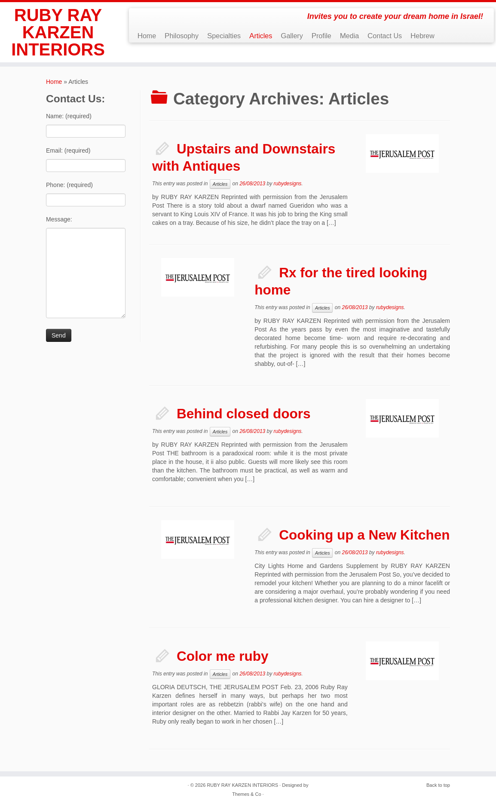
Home (147, 36)
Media (349, 36)
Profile (321, 36)
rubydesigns (288, 184)
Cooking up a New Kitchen (364, 535)
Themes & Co (246, 794)
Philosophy (182, 36)
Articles (260, 36)
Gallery (292, 36)
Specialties (224, 36)
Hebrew (422, 36)
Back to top (438, 785)
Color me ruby (223, 656)
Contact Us (384, 36)
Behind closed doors (244, 413)
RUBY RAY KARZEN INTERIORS (58, 32)
